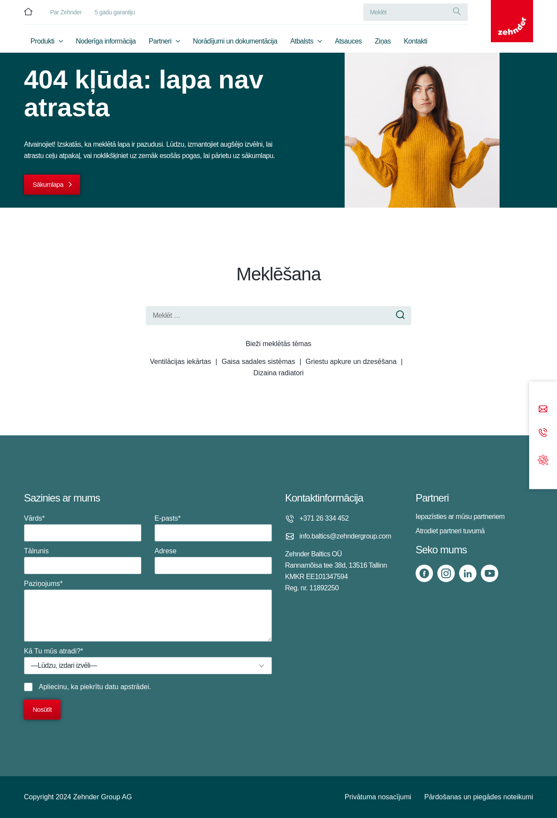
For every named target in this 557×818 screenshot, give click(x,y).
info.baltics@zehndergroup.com (345, 536)
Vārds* (82, 528)
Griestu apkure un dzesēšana (350, 361)
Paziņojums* (148, 611)
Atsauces (348, 42)
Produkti (42, 42)
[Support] (543, 459)
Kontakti (415, 42)
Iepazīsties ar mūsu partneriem (460, 516)
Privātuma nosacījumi (378, 797)
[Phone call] (543, 433)
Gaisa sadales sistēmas (258, 361)
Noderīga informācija (106, 42)
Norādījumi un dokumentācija (235, 42)
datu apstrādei (127, 686)
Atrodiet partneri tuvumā (450, 531)
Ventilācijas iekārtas (180, 361)
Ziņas (383, 42)
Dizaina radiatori (278, 373)
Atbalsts (301, 42)
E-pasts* (213, 528)
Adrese (213, 560)
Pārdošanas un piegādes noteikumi (478, 797)
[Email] (543, 410)
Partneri (160, 42)
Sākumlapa (48, 184)
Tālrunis (82, 560)
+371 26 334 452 (324, 518)
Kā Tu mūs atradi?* (148, 660)
